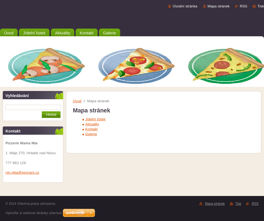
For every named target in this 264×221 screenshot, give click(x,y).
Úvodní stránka (185, 6)
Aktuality (92, 124)
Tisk (260, 6)
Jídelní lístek (95, 119)
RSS (243, 6)
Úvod (77, 101)
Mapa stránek (219, 6)
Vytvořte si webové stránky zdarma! (34, 213)
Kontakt (91, 129)
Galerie (91, 134)
